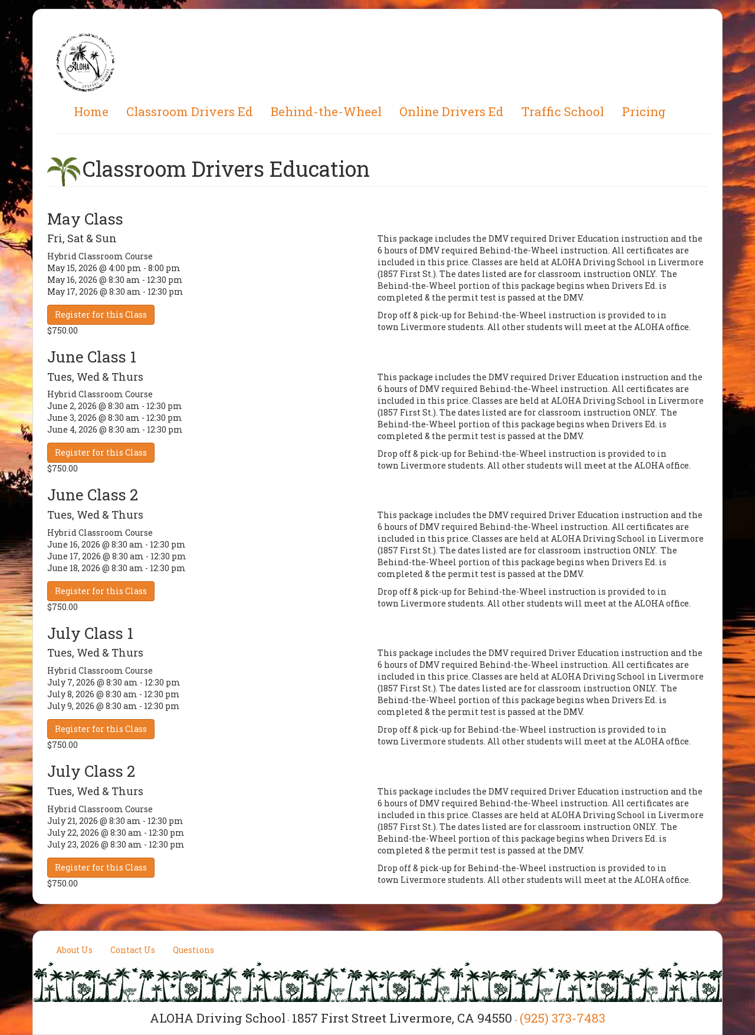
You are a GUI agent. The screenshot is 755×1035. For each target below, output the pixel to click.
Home (91, 111)
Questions (193, 949)
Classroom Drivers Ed (189, 111)
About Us (74, 949)
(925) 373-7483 (562, 1018)
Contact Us (132, 949)
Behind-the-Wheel (326, 111)
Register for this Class (101, 314)
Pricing (644, 111)
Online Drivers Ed (451, 111)
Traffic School (562, 111)
